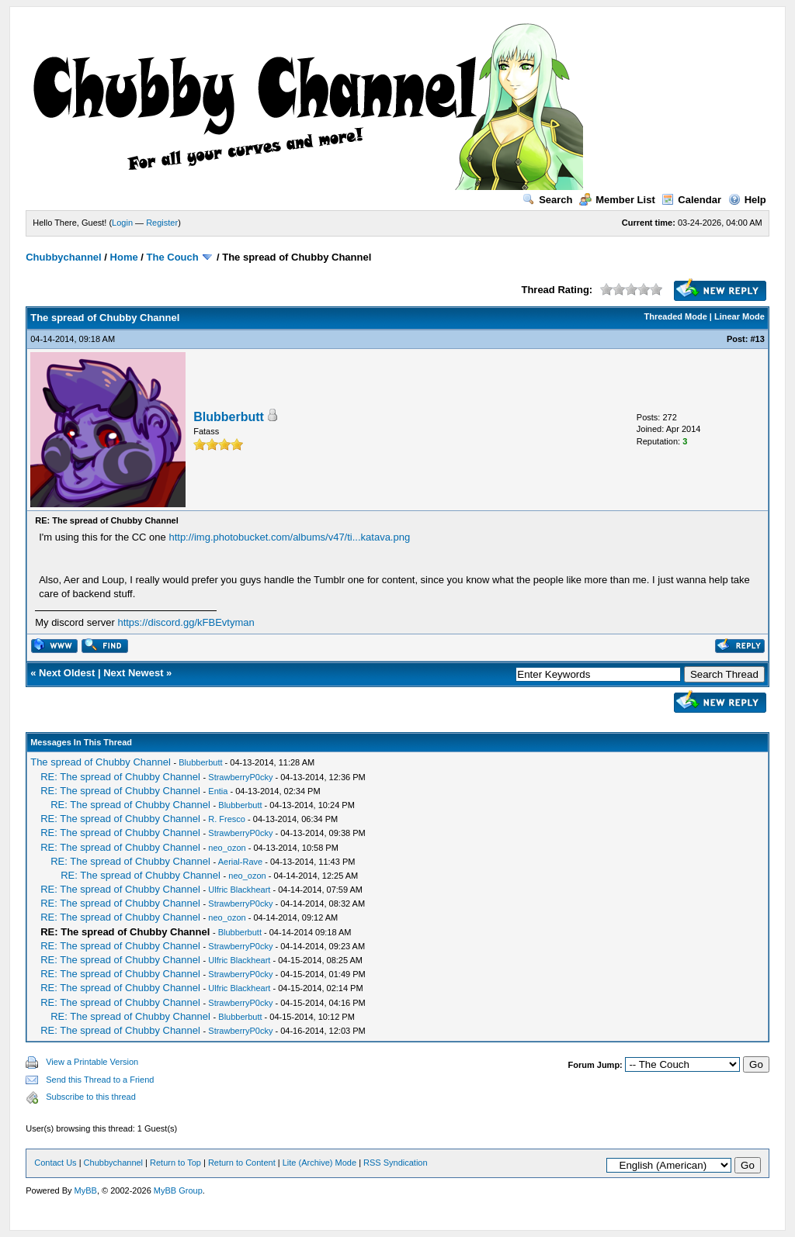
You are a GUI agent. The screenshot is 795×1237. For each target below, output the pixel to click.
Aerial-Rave (240, 861)
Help (747, 200)
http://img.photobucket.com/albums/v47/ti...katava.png (289, 537)
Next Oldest (67, 673)
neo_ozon (226, 847)
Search (547, 200)
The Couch (173, 257)
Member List (617, 200)
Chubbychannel (64, 257)
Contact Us (55, 1162)
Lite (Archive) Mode (319, 1162)
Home (124, 257)
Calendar (691, 200)
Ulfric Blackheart (239, 889)
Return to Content (242, 1162)
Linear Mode (739, 316)
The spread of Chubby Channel (100, 762)
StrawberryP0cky (240, 777)
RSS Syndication (395, 1162)
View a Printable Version (92, 1061)
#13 (757, 339)
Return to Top (175, 1162)
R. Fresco (226, 819)
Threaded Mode (675, 316)
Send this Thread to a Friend (100, 1079)
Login (122, 222)
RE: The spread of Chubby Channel (120, 777)
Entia (217, 791)
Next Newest (133, 673)
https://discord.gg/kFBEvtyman (185, 622)
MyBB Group (178, 1190)
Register (162, 222)
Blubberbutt (228, 416)
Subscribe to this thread (91, 1096)
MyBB (86, 1190)
